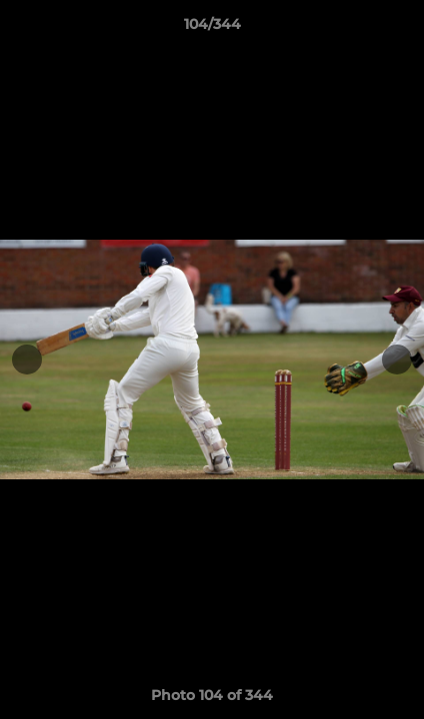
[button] (400, 29)
